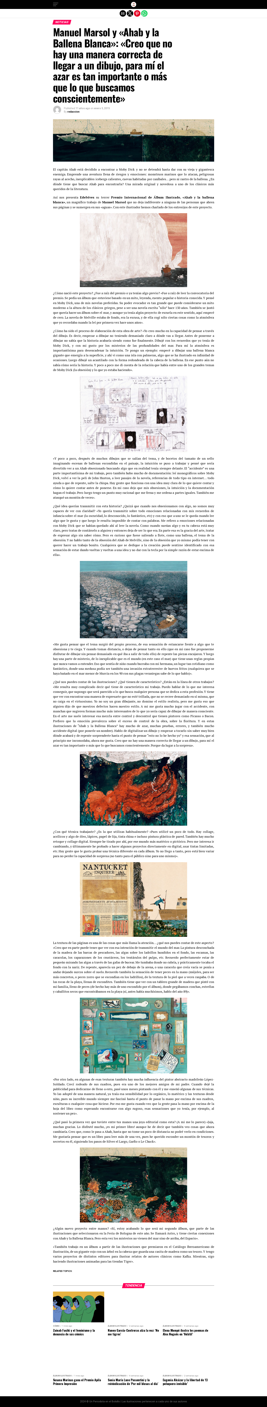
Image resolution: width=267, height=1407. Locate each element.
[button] (55, 4)
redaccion (73, 111)
